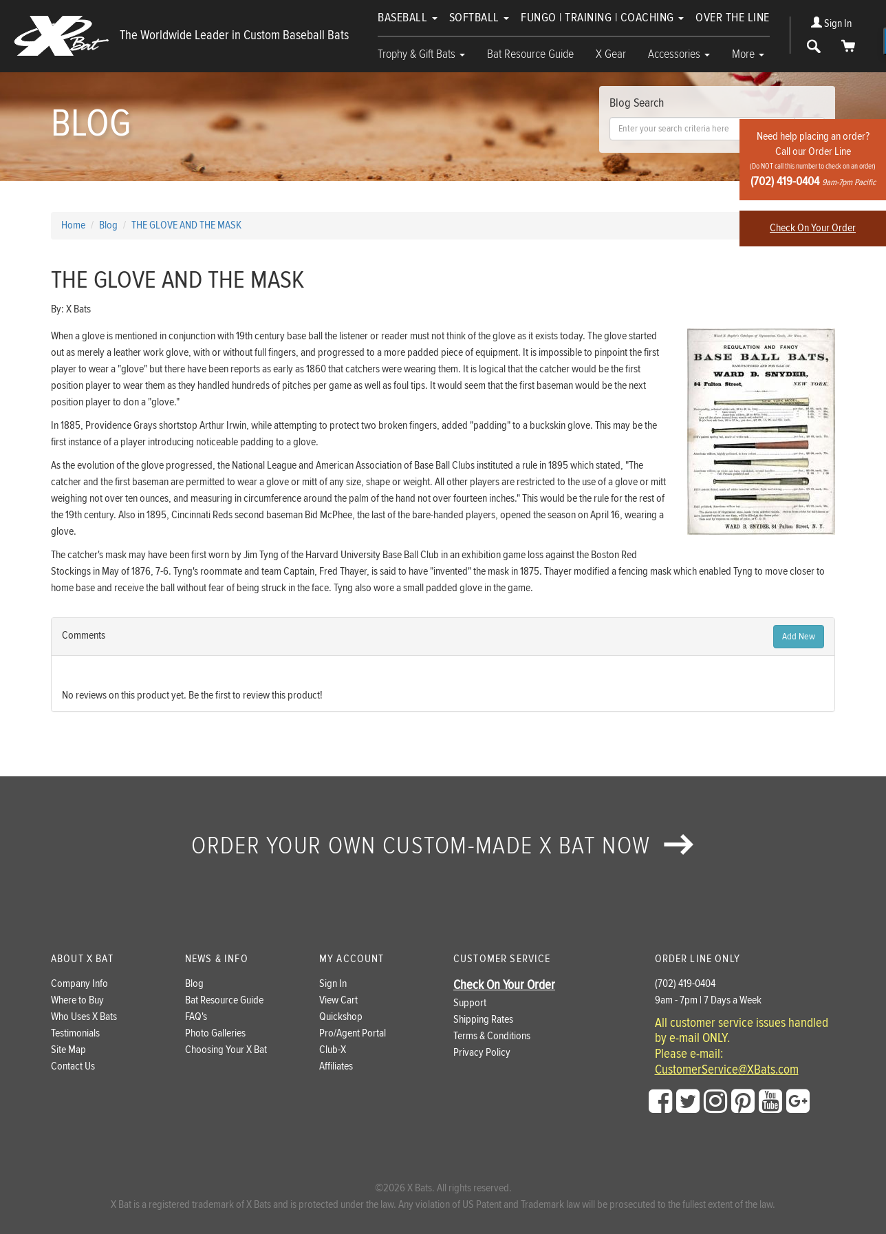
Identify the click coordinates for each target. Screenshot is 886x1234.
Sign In (831, 23)
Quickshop (341, 1016)
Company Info (79, 983)
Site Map (68, 1049)
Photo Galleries (215, 1033)
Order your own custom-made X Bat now (442, 845)
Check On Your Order (813, 228)
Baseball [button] (407, 17)
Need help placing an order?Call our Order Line (813, 159)
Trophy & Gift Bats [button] (421, 54)
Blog (194, 983)
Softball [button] (479, 17)
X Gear (611, 54)
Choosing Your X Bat (226, 1049)
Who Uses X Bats (84, 1016)
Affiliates (336, 1066)
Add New (798, 636)
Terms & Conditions (491, 1036)
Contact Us (73, 1066)
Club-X (332, 1049)
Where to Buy (77, 1000)
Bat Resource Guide (530, 54)
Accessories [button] (679, 54)
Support (469, 1003)
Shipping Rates (483, 1019)
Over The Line (732, 17)
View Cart (338, 1000)
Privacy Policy (481, 1052)
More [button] (748, 54)
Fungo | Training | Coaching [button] (602, 17)
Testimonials (75, 1033)
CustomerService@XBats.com (727, 1070)
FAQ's (196, 1016)
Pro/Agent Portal (352, 1033)
